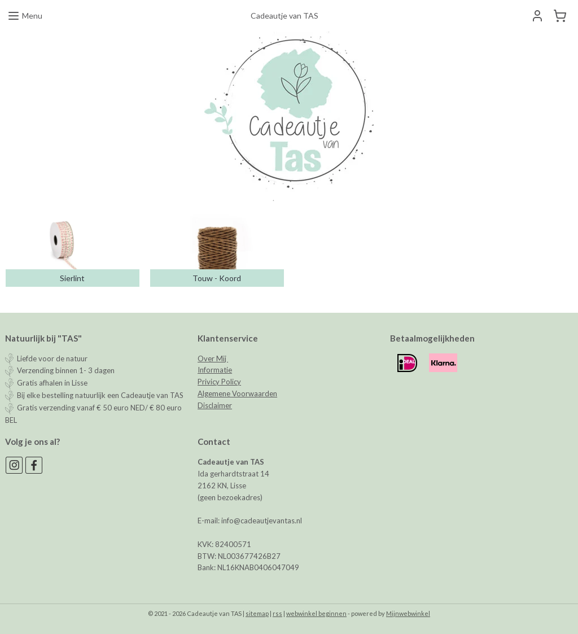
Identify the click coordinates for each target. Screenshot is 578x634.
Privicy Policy (219, 381)
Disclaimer (215, 405)
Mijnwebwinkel (408, 613)
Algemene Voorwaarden (237, 393)
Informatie (215, 369)
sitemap (257, 613)
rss (277, 613)
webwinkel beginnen (316, 613)
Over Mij (213, 358)
